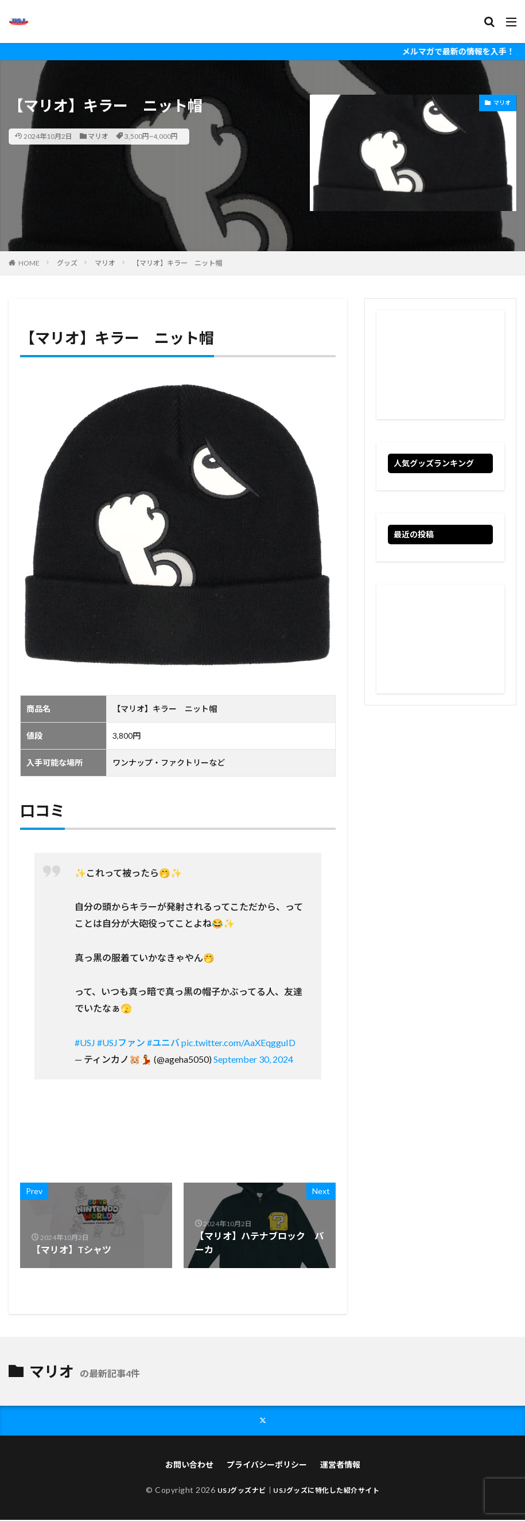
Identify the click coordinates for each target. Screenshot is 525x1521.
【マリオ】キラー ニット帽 (177, 263)
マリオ (98, 136)
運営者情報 (340, 1466)
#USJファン (121, 1042)
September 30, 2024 (253, 1059)
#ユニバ (163, 1042)
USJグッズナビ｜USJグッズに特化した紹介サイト (298, 1491)
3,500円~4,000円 (151, 136)
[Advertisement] (440, 365)
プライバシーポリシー (267, 1466)
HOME (29, 263)
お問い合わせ (189, 1466)
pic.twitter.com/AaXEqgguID (238, 1042)
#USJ (85, 1042)
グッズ (67, 263)
